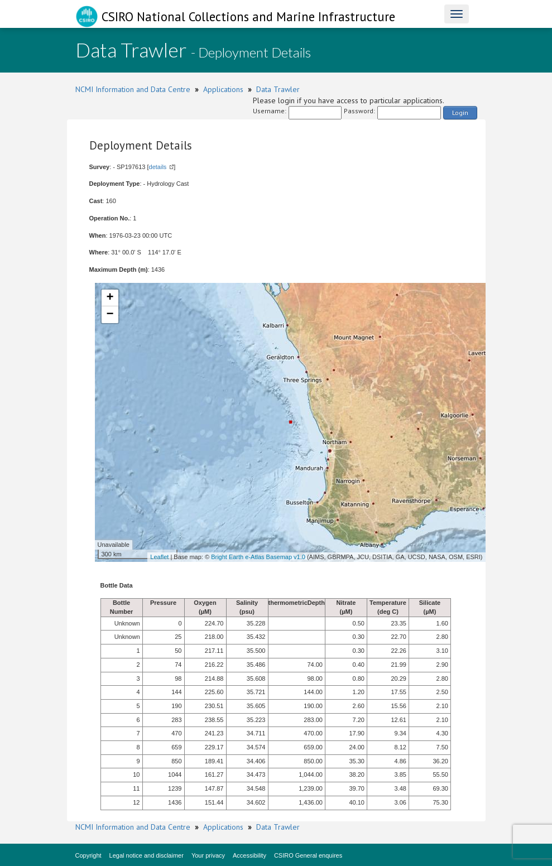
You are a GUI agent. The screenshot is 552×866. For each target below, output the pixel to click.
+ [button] (109, 298)
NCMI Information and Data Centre (132, 89)
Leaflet (159, 557)
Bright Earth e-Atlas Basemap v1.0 (258, 557)
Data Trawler (278, 89)
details (158, 166)
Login (460, 112)
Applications (223, 89)
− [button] (109, 314)
